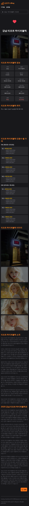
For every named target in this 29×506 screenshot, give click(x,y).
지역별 (3, 7)
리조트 (17, 12)
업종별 (8, 7)
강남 (5, 12)
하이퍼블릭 (11, 12)
